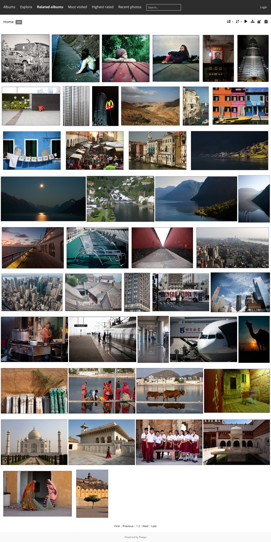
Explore (26, 7)
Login (263, 7)
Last (154, 526)
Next (146, 526)
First (117, 526)
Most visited (77, 7)
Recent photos (129, 7)
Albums (9, 7)
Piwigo (143, 537)
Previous (128, 526)
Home (8, 21)
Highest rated (103, 7)
